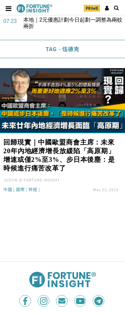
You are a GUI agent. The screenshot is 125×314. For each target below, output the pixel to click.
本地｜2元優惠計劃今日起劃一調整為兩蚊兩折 (72, 23)
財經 (33, 189)
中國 (7, 189)
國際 (20, 189)
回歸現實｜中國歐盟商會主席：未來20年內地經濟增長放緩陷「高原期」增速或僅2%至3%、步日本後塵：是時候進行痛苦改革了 (59, 155)
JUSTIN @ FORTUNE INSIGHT (31, 179)
